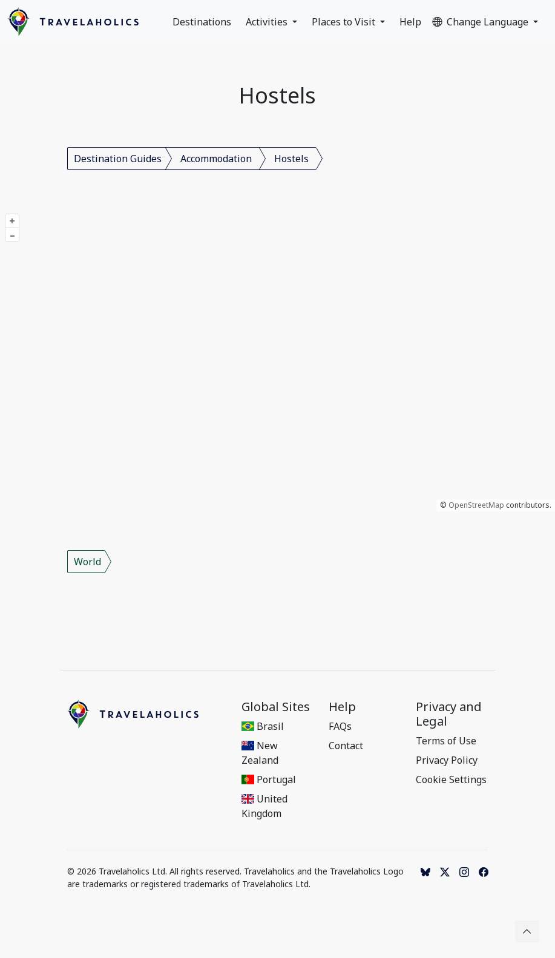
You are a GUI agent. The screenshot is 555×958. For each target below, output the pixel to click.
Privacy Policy (447, 760)
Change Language (481, 21)
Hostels (291, 158)
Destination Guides (118, 158)
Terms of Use (446, 740)
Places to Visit (345, 21)
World (87, 561)
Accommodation (216, 158)
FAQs (340, 726)
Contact (346, 745)
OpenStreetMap (476, 505)
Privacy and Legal (449, 714)
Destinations (201, 21)
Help (410, 21)
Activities (268, 21)
